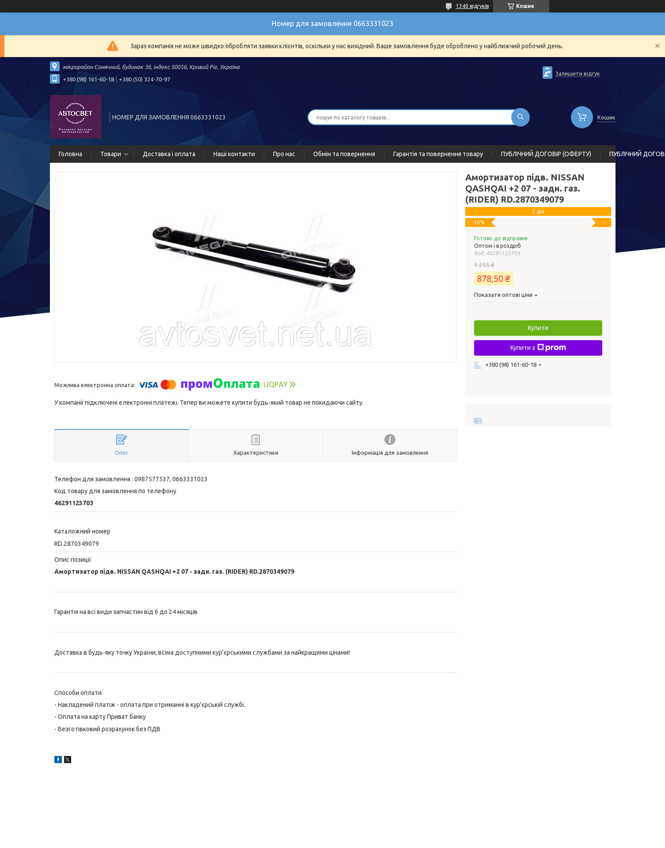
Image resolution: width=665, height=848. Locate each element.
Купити (538, 327)
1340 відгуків (472, 6)
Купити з (538, 348)
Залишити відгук (577, 73)
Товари (110, 154)
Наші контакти (234, 154)
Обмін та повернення (344, 154)
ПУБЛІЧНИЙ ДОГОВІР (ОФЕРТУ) (546, 154)
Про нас (284, 154)
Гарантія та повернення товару (438, 154)
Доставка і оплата (169, 154)
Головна (70, 154)
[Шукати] (520, 117)
